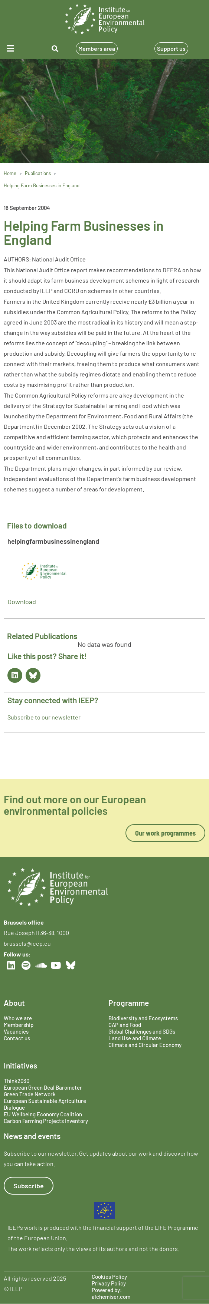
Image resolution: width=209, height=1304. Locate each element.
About (14, 1002)
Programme (128, 1002)
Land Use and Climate (134, 1038)
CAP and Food (124, 1024)
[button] (17, 48)
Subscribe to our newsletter (44, 717)
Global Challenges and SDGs (141, 1031)
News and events (32, 1135)
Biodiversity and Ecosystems (143, 1018)
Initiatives (20, 1065)
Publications (38, 173)
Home (10, 173)
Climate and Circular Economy (145, 1044)
